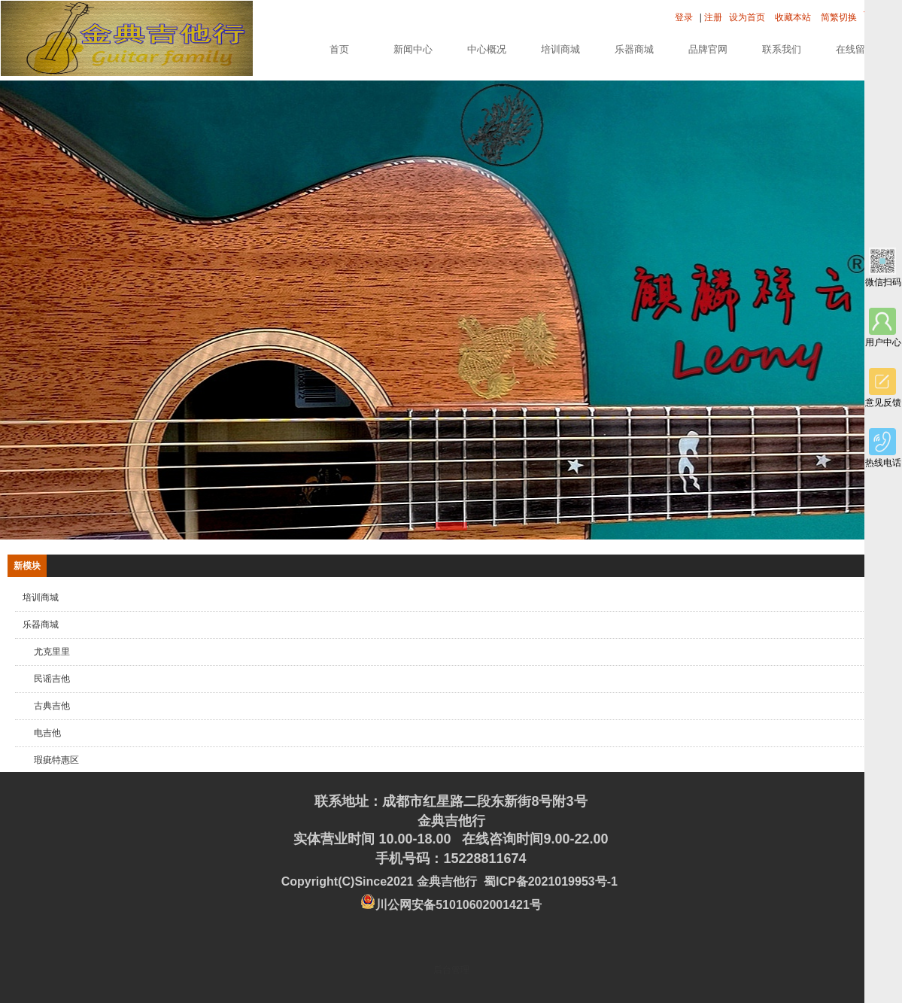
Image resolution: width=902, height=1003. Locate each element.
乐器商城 (634, 49)
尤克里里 (52, 651)
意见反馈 (883, 388)
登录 (684, 17)
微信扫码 (883, 267)
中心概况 (486, 49)
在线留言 (855, 49)
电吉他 (47, 733)
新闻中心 (413, 49)
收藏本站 (793, 17)
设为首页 (747, 17)
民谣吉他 (52, 678)
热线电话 (883, 448)
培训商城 (560, 49)
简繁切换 (839, 17)
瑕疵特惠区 (56, 760)
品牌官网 (707, 49)
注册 (713, 17)
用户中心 (883, 328)
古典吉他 (52, 706)
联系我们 (781, 49)
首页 (339, 49)
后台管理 (451, 970)
